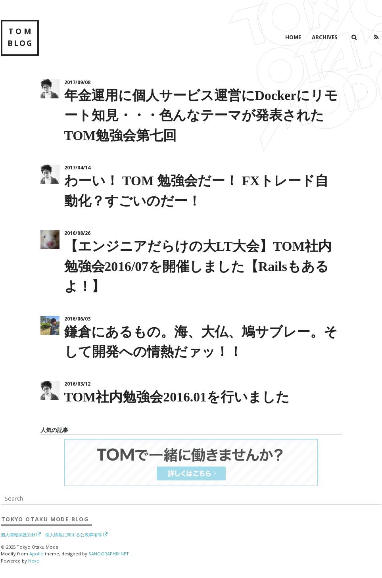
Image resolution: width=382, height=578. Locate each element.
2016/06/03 (77, 318)
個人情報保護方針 (18, 534)
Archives (325, 37)
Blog (44, 519)
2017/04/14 (77, 167)
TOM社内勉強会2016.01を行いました (177, 397)
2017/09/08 (77, 82)
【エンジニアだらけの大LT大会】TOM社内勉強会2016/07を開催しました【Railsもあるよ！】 (198, 266)
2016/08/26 (77, 233)
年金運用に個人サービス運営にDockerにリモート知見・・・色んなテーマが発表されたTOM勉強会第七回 (201, 115)
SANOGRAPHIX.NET (108, 554)
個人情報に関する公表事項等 (73, 534)
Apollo (36, 554)
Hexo (34, 561)
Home (293, 37)
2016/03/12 (77, 383)
